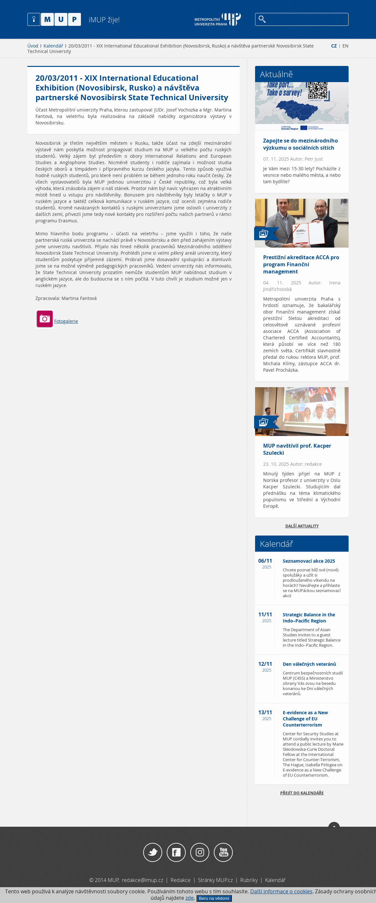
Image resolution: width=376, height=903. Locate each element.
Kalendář (53, 46)
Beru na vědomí (214, 898)
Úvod (32, 46)
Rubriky (249, 880)
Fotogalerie (56, 321)
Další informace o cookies (281, 891)
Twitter (152, 852)
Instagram (199, 852)
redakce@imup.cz (142, 880)
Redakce (181, 880)
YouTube (223, 852)
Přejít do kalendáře (302, 793)
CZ (334, 46)
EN (345, 46)
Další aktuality (302, 526)
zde (189, 898)
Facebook (176, 852)
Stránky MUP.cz (215, 880)
